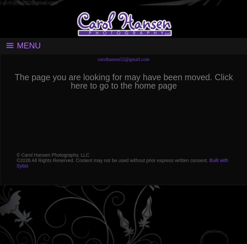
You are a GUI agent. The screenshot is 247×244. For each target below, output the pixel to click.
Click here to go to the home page (152, 81)
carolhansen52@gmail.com (123, 59)
